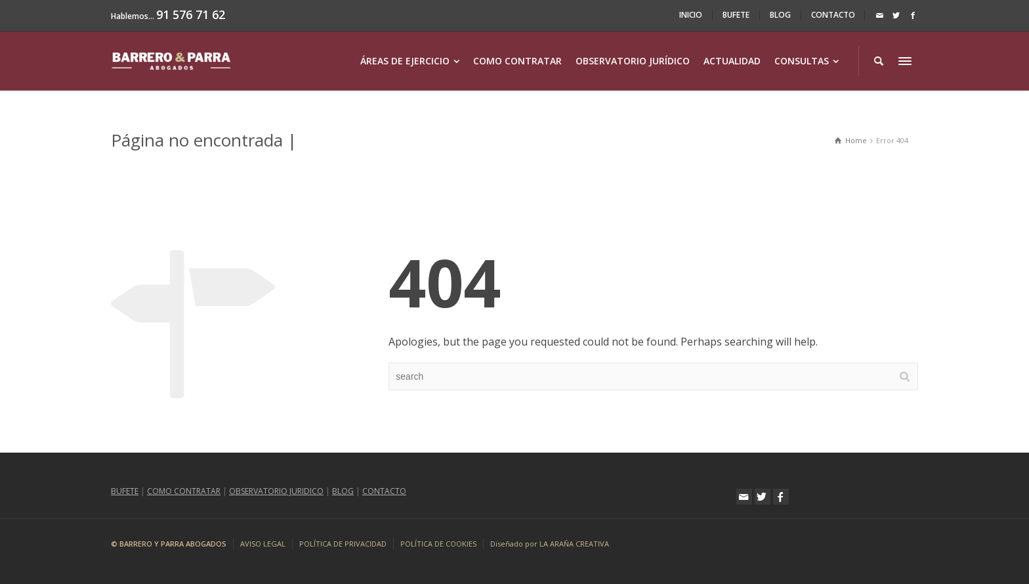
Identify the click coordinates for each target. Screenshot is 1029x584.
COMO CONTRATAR (183, 491)
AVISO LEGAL (262, 544)
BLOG (780, 14)
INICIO (690, 14)
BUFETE (736, 14)
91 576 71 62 (190, 14)
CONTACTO (833, 14)
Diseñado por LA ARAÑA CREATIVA (549, 544)
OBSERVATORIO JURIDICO (276, 491)
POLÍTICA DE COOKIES (438, 544)
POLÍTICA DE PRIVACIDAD (343, 544)
